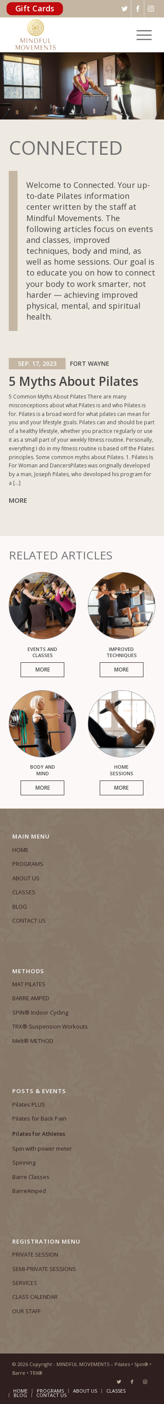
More (18, 500)
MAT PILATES (28, 984)
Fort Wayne (89, 363)
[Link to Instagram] (145, 1381)
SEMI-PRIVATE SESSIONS (44, 1269)
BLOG (19, 906)
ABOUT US (25, 878)
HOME (20, 850)
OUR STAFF (26, 1311)
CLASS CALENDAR (35, 1297)
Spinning (23, 1162)
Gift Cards (34, 8)
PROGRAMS (27, 864)
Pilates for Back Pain (39, 1118)
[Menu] (140, 34)
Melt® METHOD (32, 1041)
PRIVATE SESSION (35, 1254)
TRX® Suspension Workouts (50, 1026)
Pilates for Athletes (38, 1134)
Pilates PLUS (28, 1104)
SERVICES (24, 1283)
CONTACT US (29, 920)
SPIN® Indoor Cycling (40, 1012)
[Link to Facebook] (132, 1381)
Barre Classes (30, 1177)
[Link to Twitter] (119, 1381)
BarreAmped (29, 1191)
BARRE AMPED (30, 998)
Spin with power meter (42, 1148)
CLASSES (23, 892)
